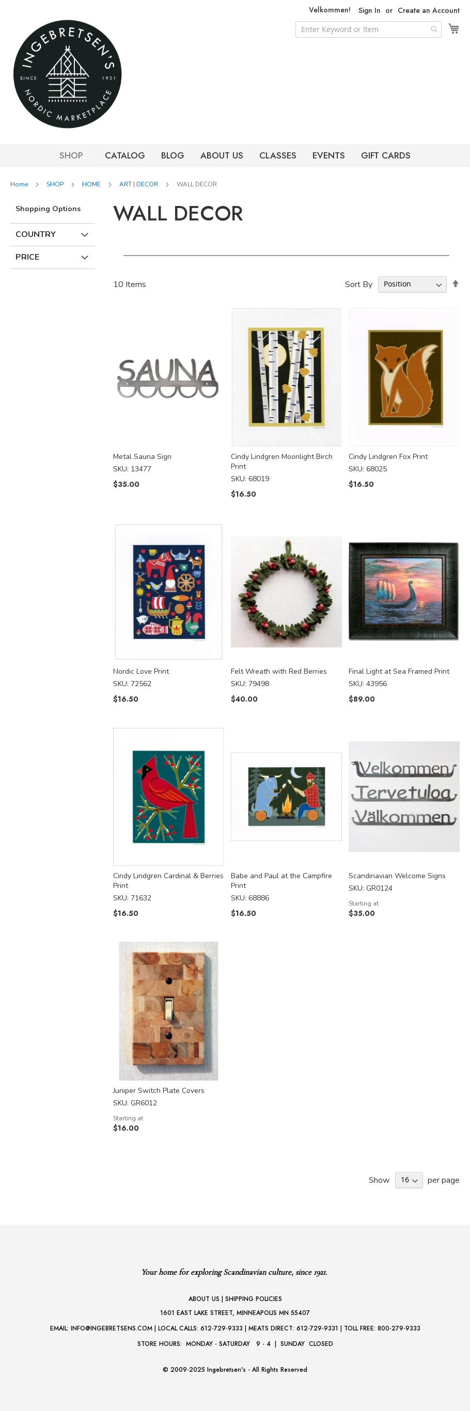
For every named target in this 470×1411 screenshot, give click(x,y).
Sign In (369, 10)
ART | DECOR (139, 184)
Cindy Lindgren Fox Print (388, 457)
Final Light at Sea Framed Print (399, 671)
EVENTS (328, 155)
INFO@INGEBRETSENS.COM (111, 1328)
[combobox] (368, 29)
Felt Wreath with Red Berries (279, 671)
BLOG (172, 155)
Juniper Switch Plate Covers (159, 1091)
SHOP (72, 155)
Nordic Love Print (141, 671)
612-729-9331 (317, 1328)
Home (19, 184)
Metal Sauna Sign (142, 457)
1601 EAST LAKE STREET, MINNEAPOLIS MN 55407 (235, 1313)
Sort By (358, 284)
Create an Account (429, 10)
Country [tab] (35, 234)
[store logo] (87, 74)
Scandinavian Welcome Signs (397, 876)
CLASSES (277, 155)
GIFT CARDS (386, 155)
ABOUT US (221, 155)
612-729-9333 (221, 1328)
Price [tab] (27, 257)
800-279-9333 (399, 1328)
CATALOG (125, 155)
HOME (92, 184)
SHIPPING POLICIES (253, 1299)
